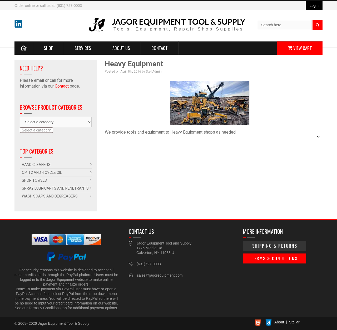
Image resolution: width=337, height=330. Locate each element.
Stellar (294, 322)
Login (314, 5)
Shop (48, 47)
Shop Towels (34, 180)
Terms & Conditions (275, 258)
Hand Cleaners (36, 165)
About (279, 322)
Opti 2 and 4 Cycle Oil (42, 172)
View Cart (302, 47)
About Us (121, 47)
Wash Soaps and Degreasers (50, 196)
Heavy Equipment (134, 63)
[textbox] (36, 130)
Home (23, 47)
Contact (159, 47)
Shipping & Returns (274, 246)
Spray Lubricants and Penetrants (55, 188)
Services (83, 47)
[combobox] (36, 130)
